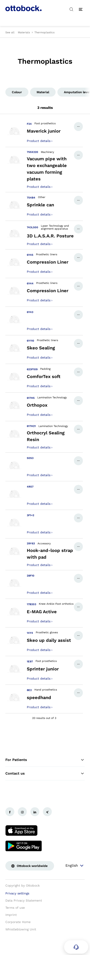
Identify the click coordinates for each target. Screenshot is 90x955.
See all (10, 32)
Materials (24, 32)
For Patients (45, 760)
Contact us (45, 773)
